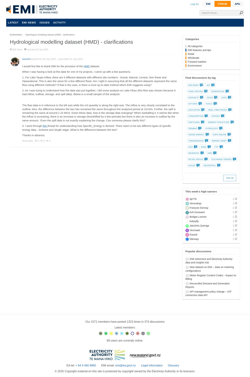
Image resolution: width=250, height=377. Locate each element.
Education (196, 110)
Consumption (197, 116)
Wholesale (193, 57)
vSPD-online (221, 135)
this (45, 125)
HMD (87, 66)
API (210, 85)
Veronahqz (196, 203)
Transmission (197, 141)
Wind (205, 147)
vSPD (226, 97)
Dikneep (194, 239)
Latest (13, 22)
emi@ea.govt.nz (125, 365)
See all (229, 178)
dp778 (193, 199)
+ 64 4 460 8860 (85, 365)
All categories (195, 46)
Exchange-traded (224, 159)
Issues (45, 22)
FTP (218, 147)
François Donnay (199, 207)
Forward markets (197, 61)
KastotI (193, 234)
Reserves (195, 153)
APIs (237, 3)
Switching (196, 122)
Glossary (173, 365)
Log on (194, 3)
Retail (191, 54)
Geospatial (212, 165)
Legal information (152, 365)
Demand (194, 128)
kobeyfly (194, 221)
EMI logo (32, 9)
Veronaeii (195, 230)
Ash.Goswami (197, 212)
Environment (195, 65)
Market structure (220, 122)
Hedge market (198, 135)
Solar (193, 165)
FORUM (222, 3)
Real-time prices (219, 110)
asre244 (26, 59)
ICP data (194, 104)
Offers (217, 116)
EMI (208, 3)
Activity (59, 22)
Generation (219, 91)
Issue (212, 97)
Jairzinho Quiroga (199, 225)
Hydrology (213, 128)
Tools (211, 104)
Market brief (221, 141)
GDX (192, 147)
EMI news (29, 22)
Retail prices (197, 159)
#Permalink (27, 141)
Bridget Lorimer (198, 216)
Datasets (195, 97)
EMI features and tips (199, 50)
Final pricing (197, 91)
